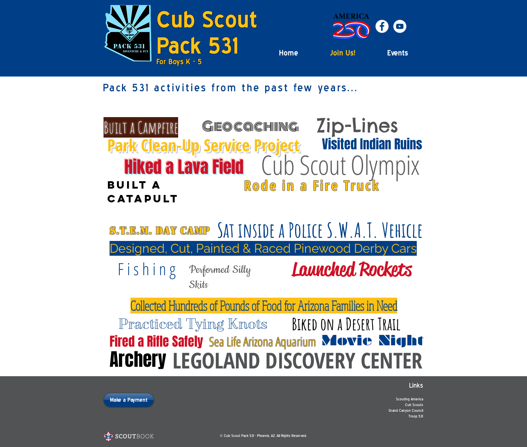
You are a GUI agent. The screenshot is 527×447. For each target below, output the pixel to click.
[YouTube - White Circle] (399, 26)
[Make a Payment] (129, 400)
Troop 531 (415, 416)
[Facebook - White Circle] (382, 26)
